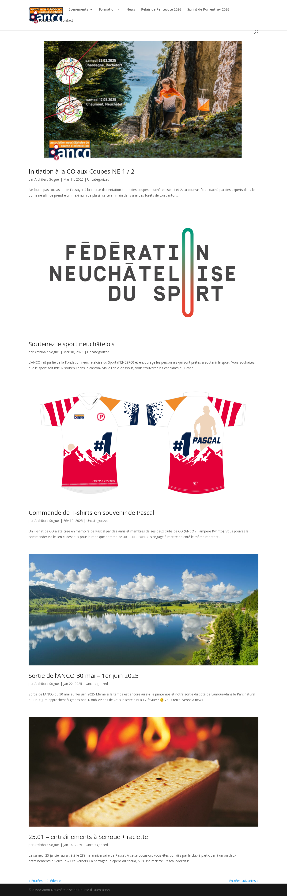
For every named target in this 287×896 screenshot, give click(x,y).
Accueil (34, 9)
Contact (66, 21)
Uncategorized (98, 179)
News (130, 9)
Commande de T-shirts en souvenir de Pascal (91, 512)
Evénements (78, 9)
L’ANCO (52, 9)
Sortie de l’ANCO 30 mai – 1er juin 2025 (84, 675)
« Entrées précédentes (45, 880)
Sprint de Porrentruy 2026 (208, 9)
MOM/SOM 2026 (41, 21)
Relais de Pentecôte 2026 (161, 9)
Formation (107, 9)
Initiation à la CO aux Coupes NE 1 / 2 (82, 171)
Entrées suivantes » (243, 880)
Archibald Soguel (47, 179)
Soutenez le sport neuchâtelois (71, 344)
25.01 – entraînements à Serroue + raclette (88, 836)
